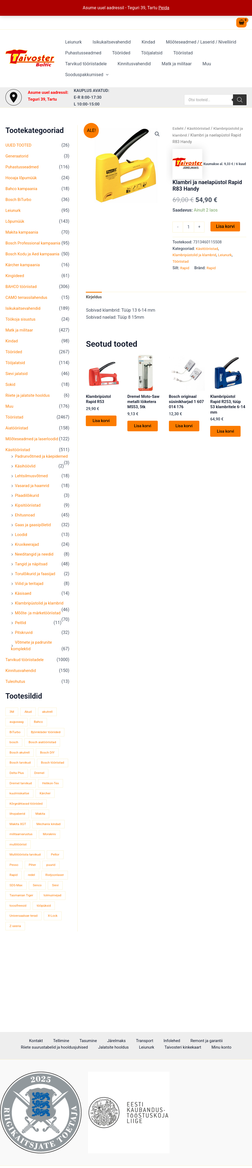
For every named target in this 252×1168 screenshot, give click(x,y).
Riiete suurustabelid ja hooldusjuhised (211, 1040)
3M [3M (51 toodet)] (12, 731)
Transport (99, 1040)
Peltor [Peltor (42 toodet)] (14, 917)
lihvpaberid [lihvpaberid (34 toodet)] (18, 855)
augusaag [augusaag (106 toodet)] (17, 741)
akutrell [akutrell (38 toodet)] (50, 731)
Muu (148, 69)
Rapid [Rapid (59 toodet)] (35, 927)
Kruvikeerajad (28, 557)
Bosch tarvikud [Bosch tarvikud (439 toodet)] (21, 793)
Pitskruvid (24, 652)
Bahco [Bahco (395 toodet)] (41, 741)
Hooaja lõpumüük (22, 177)
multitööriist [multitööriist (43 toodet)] (19, 896)
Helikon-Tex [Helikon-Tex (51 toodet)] (19, 824)
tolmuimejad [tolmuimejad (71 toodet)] (19, 969)
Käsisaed (24, 606)
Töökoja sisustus (21, 325)
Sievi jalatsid (17, 380)
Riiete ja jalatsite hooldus (29, 401)
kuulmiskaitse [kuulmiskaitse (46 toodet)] (50, 824)
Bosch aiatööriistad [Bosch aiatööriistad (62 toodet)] (25, 772)
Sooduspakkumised (183, 69)
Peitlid (21, 642)
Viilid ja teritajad (30, 596)
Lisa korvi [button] (103, 424)
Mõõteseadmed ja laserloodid (34, 445)
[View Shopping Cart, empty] (241, 23)
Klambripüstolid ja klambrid (41, 616)
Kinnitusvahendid (80, 69)
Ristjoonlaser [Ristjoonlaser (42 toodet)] (20, 938)
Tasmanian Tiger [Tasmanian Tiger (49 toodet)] (23, 958)
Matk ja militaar (121, 69)
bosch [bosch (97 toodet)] (57, 762)
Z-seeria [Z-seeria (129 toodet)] (16, 999)
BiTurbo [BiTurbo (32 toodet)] (16, 752)
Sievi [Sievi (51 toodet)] (34, 948)
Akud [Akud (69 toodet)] (30, 731)
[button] (202, 69)
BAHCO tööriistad (22, 293)
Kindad (143, 47)
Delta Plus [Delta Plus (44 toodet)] (54, 803)
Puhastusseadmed (82, 58)
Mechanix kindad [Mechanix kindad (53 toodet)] (23, 876)
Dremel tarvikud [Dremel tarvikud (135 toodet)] (44, 814)
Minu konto (178, 1048)
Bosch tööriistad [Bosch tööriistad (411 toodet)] (22, 803)
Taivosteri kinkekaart (143, 1048)
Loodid (21, 547)
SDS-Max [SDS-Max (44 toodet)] (48, 938)
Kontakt (8, 1040)
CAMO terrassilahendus (28, 303)
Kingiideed (15, 282)
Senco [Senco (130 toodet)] (14, 948)
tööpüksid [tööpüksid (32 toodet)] (17, 979)
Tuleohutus (16, 701)
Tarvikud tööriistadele (214, 58)
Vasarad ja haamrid (33, 498)
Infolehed (123, 1040)
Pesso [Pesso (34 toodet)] (35, 917)
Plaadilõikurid (28, 508)
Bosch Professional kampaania (35, 243)
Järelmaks (76, 1040)
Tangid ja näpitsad (32, 577)
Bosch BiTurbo (19, 199)
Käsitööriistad (18, 456)
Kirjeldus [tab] (94, 297)
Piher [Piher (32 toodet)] (55, 917)
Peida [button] (163, 7)
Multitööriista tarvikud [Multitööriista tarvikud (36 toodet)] (26, 907)
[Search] (240, 99)
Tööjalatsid (146, 58)
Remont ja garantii (153, 1040)
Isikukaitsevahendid (108, 47)
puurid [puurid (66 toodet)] (15, 927)
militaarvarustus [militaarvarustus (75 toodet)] (22, 886)
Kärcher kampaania (24, 271)
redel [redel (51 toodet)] (54, 927)
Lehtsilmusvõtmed (33, 488)
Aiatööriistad (17, 434)
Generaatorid (17, 156)
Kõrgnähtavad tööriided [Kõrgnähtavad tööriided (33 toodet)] (28, 845)
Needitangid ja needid (36, 567)
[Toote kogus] (188, 227)
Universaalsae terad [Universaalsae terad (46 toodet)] (25, 989)
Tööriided (118, 58)
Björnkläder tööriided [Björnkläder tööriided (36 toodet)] (26, 762)
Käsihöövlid (26, 479)
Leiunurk (72, 47)
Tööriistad (175, 58)
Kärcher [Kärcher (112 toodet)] (16, 834)
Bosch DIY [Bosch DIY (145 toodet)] (51, 783)
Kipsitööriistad (29, 518)
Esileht (178, 128)
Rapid (185, 268)
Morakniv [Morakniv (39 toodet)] (53, 886)
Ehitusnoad (26, 528)
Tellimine (29, 1040)
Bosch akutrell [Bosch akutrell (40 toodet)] (21, 783)
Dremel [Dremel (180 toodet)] (15, 814)
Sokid (10, 391)
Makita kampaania (23, 232)
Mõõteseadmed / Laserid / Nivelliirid (193, 47)
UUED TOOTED (19, 145)
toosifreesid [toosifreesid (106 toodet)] (49, 969)
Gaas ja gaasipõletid (34, 537)
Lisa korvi (225, 226)
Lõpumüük (15, 221)
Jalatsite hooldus (81, 1048)
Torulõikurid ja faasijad (37, 586)
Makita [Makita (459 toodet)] (43, 855)
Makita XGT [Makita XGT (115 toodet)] (19, 865)
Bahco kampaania (22, 188)
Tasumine (52, 1040)
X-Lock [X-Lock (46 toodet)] (56, 989)
